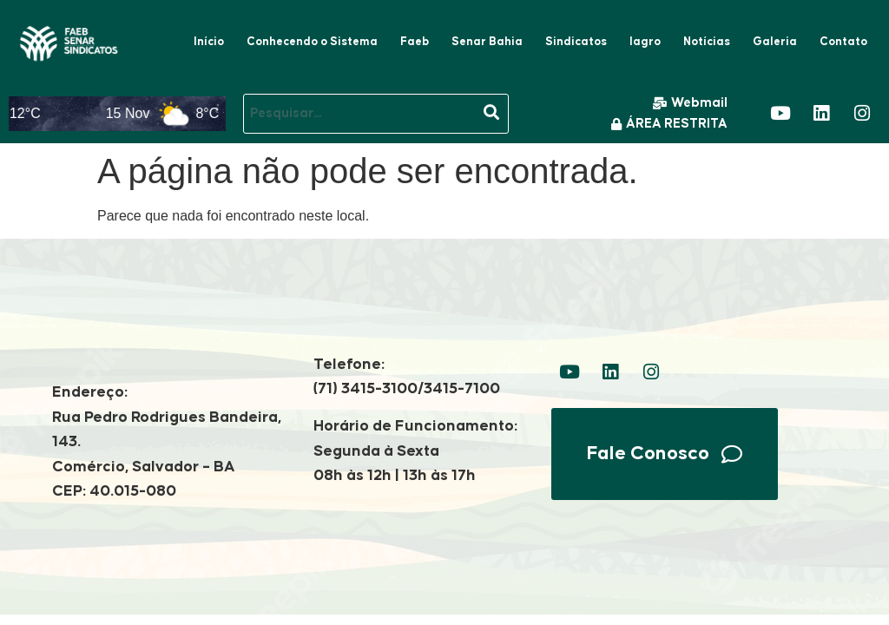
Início (209, 42)
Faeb (414, 42)
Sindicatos (576, 42)
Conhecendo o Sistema (312, 42)
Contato (843, 42)
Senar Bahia (487, 42)
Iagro (645, 42)
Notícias (706, 42)
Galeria (775, 42)
